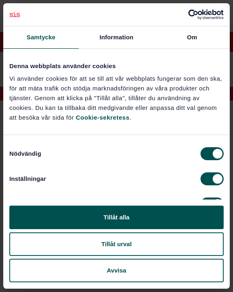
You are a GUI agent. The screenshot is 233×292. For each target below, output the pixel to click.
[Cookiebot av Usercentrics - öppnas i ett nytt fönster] (188, 14)
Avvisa (116, 270)
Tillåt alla (116, 217)
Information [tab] (116, 37)
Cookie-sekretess (102, 117)
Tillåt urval (116, 243)
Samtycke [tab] (41, 37)
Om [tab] (192, 37)
